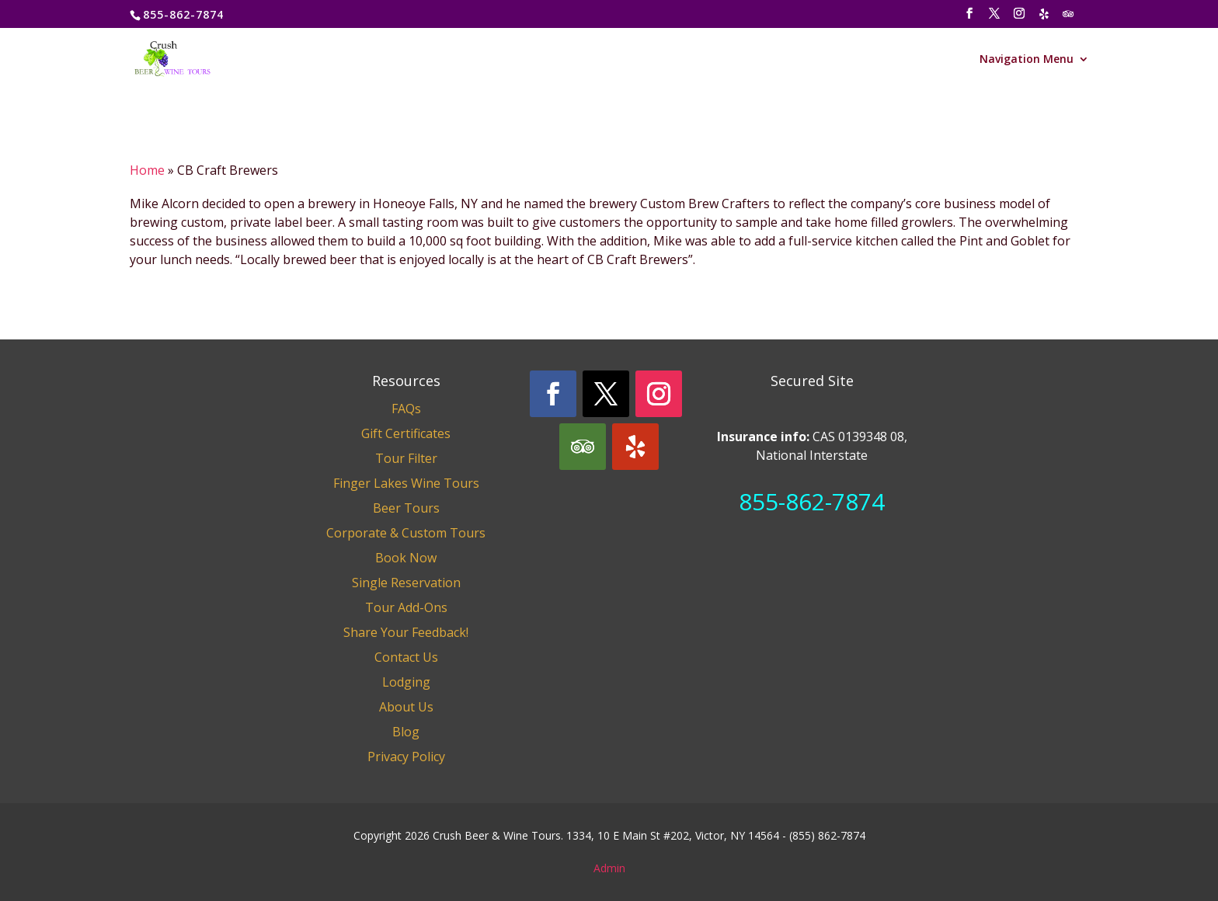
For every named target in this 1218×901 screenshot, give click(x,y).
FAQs (406, 408)
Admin (609, 868)
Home (147, 170)
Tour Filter (406, 458)
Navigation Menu (1027, 60)
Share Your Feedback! (405, 632)
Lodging (406, 682)
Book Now (406, 557)
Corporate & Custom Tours (405, 532)
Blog (405, 731)
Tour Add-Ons (406, 607)
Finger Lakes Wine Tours (406, 483)
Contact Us (406, 657)
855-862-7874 (812, 501)
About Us (406, 706)
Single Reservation (406, 582)
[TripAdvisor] (1069, 18)
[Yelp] (1045, 18)
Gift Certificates (406, 433)
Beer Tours (406, 508)
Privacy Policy (406, 756)
